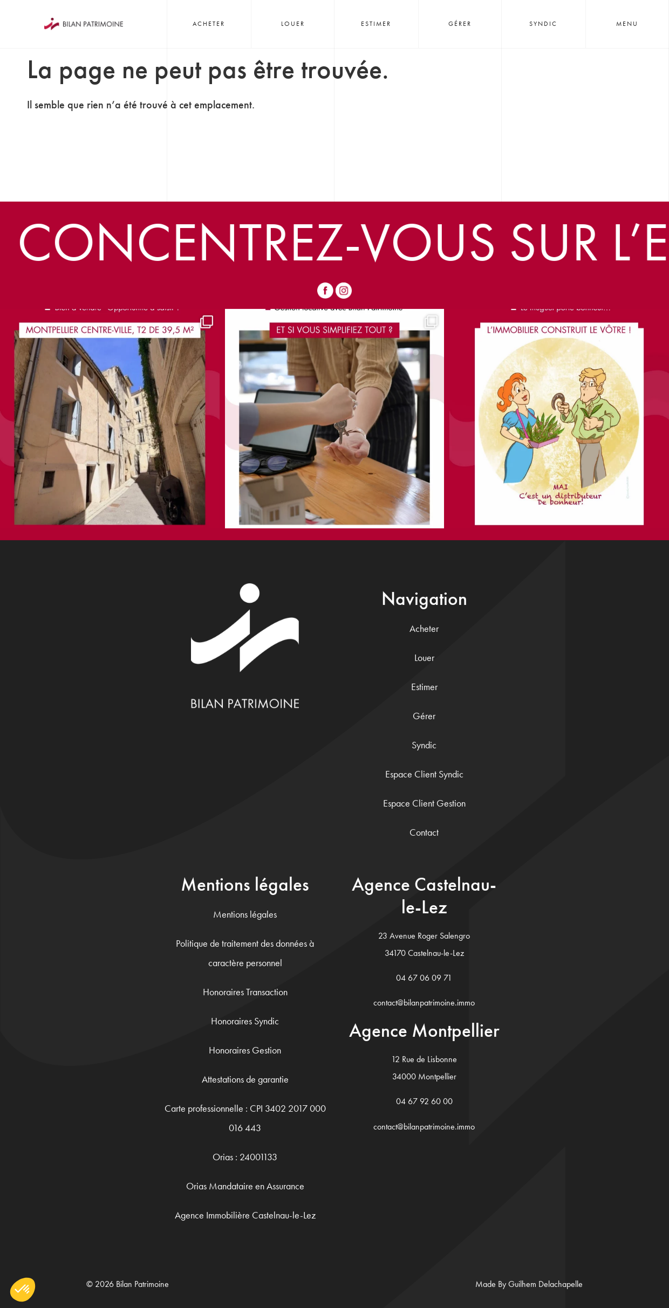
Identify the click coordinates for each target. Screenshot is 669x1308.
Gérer (460, 23)
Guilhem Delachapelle (545, 1283)
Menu (627, 23)
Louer (293, 23)
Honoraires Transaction (245, 991)
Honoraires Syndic (245, 1020)
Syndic (543, 23)
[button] (23, 1290)
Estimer (376, 23)
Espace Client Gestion (424, 802)
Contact (424, 831)
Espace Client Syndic (424, 773)
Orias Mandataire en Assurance (245, 1185)
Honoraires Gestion (245, 1049)
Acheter (209, 23)
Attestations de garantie (245, 1078)
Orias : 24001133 (245, 1156)
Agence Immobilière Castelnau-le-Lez (245, 1214)
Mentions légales (245, 913)
